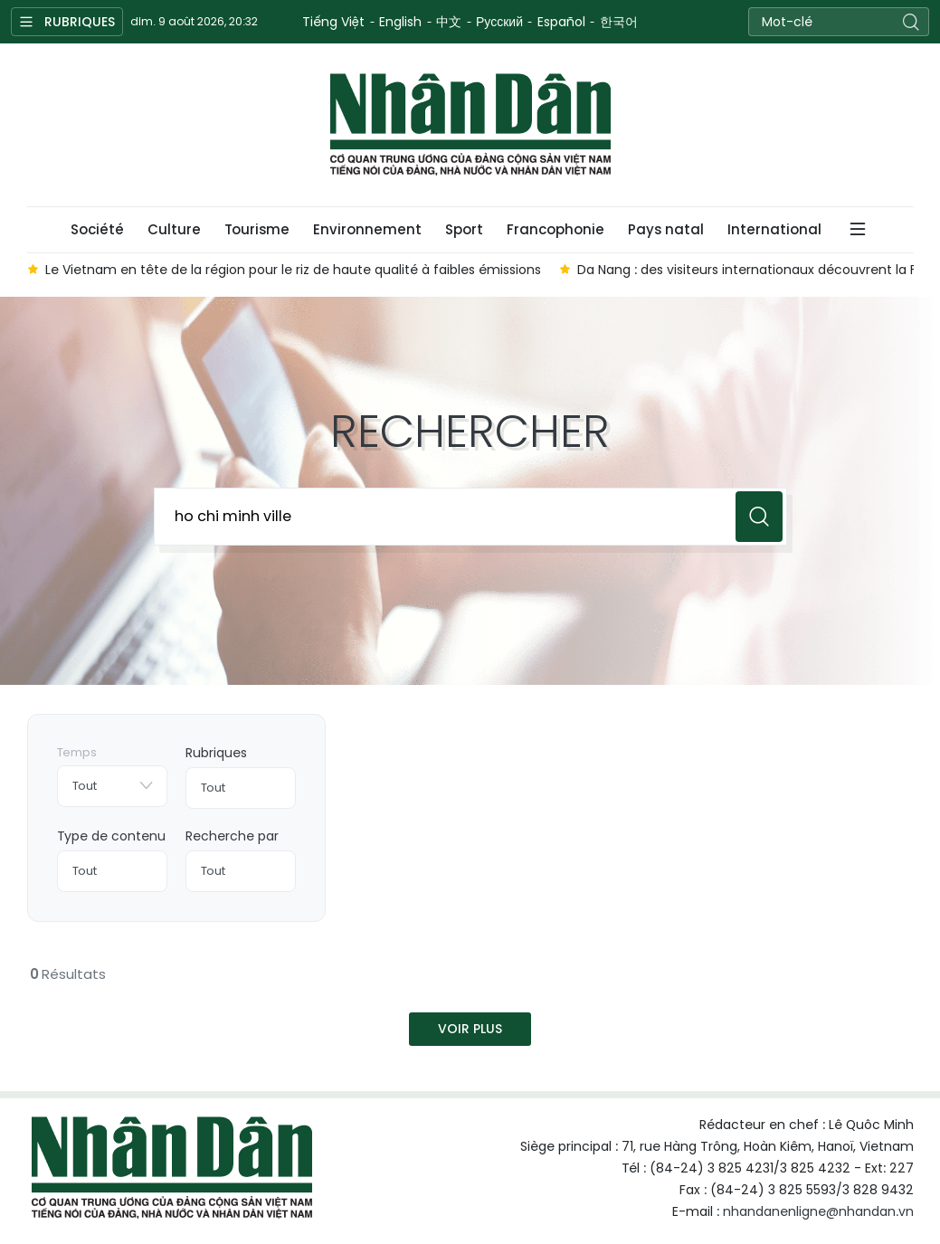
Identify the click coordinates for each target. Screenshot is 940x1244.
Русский (499, 22)
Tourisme (257, 229)
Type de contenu (111, 836)
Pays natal (666, 229)
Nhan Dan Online (470, 125)
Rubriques (216, 753)
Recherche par (232, 836)
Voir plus (470, 1029)
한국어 (619, 22)
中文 (448, 22)
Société (97, 229)
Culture (174, 229)
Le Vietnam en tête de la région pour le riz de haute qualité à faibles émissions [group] (293, 270)
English (400, 22)
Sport (464, 229)
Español (561, 22)
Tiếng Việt (333, 22)
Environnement (367, 229)
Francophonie (555, 229)
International (774, 229)
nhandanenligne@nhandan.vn (818, 1211)
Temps (77, 752)
